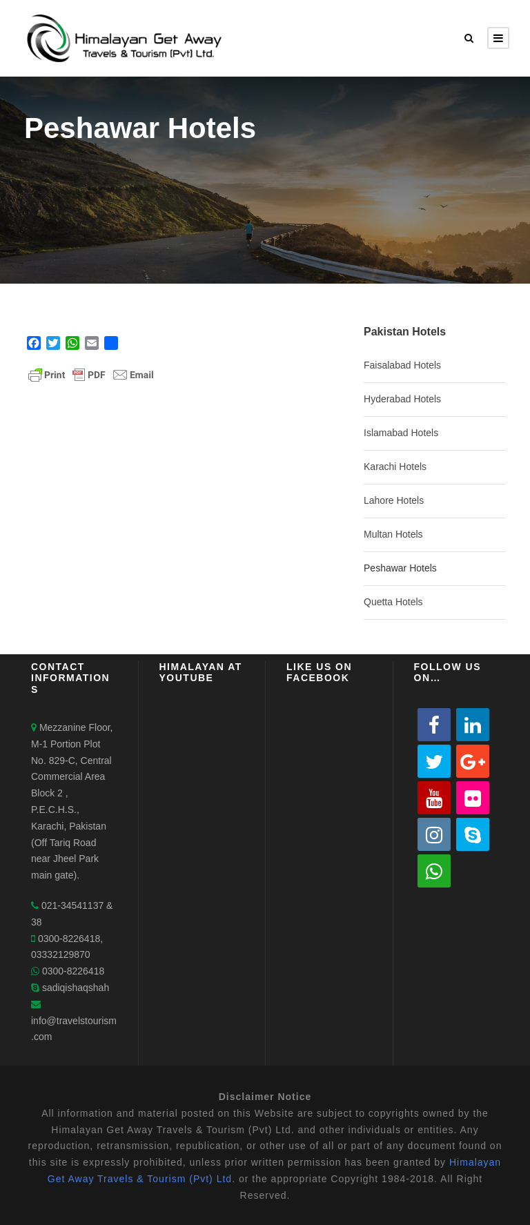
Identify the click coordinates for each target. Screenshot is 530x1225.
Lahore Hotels (394, 500)
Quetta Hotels (393, 601)
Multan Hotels (393, 534)
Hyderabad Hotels (402, 398)
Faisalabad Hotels (402, 365)
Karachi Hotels (395, 466)
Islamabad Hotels (401, 432)
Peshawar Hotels (400, 568)
